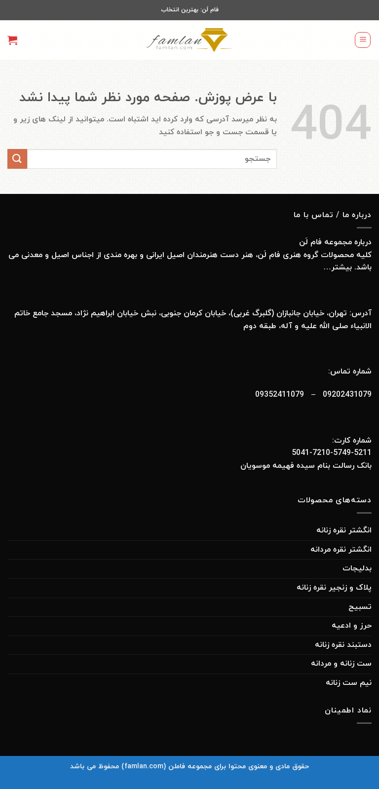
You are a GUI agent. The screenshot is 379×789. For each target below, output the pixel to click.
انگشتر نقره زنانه (344, 530)
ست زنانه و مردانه (341, 663)
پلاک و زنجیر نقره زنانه (334, 587)
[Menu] (363, 40)
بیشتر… (336, 267)
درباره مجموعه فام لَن (335, 242)
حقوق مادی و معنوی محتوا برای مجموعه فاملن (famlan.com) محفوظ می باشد (189, 766)
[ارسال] (17, 158)
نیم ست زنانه (349, 682)
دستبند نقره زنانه (343, 644)
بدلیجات (357, 568)
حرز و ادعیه (352, 625)
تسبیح (360, 606)
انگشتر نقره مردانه (341, 549)
